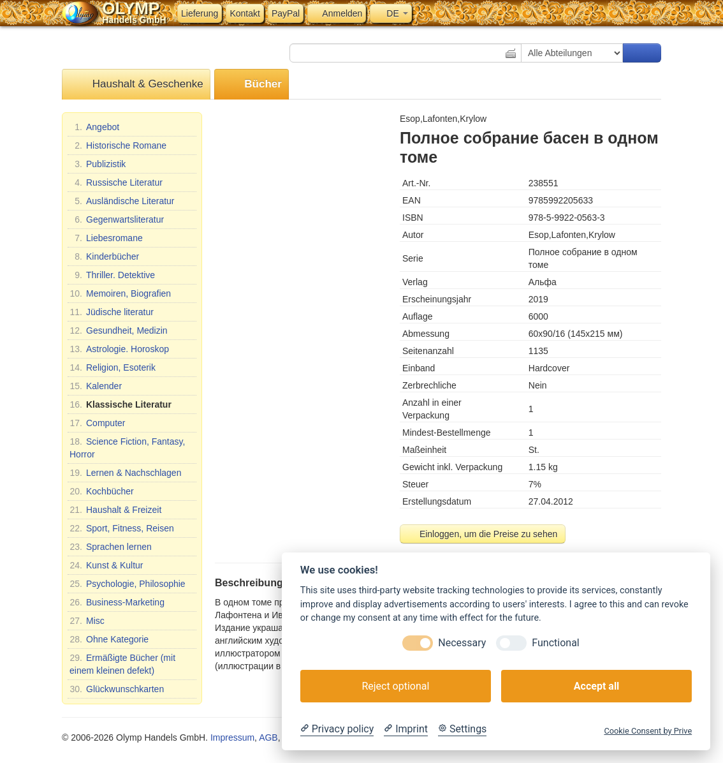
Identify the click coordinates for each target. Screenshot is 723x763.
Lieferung (199, 13)
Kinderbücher (104, 256)
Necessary (462, 643)
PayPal (286, 13)
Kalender (95, 386)
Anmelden (336, 13)
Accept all (596, 686)
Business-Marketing (116, 602)
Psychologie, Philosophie (127, 583)
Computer (97, 423)
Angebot (94, 127)
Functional (555, 643)
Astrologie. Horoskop (119, 349)
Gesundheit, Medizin (118, 330)
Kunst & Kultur (106, 565)
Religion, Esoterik (112, 367)
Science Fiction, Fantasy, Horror (127, 447)
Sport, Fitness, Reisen (121, 528)
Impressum (232, 737)
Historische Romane (117, 145)
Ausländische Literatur (122, 201)
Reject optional (395, 686)
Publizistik (97, 164)
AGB (268, 737)
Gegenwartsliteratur (116, 219)
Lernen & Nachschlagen (125, 472)
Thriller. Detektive (112, 275)
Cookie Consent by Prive (648, 731)
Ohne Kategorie (109, 639)
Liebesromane (106, 238)
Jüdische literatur (111, 312)
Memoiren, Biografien (120, 293)
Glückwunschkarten (116, 689)
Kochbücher (101, 491)
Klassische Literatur (120, 404)
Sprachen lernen (110, 546)
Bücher (251, 84)
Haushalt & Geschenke (136, 84)
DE (390, 13)
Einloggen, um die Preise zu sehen (482, 534)
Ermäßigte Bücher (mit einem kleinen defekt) (122, 663)
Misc (87, 620)
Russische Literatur (116, 182)
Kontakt (244, 13)
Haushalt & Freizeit (115, 509)
